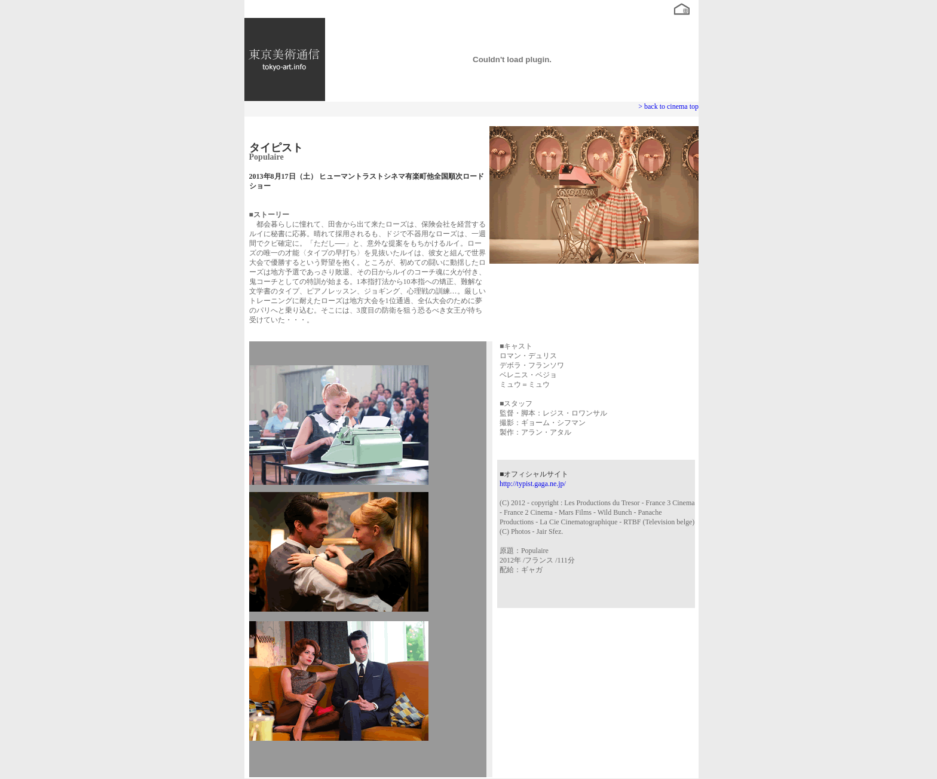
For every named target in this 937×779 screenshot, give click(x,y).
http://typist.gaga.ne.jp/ (533, 483)
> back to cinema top (668, 106)
